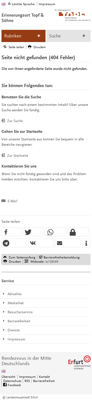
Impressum (47, 4)
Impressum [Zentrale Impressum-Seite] (27, 377)
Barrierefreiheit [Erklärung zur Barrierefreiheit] (44, 381)
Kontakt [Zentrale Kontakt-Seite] (44, 377)
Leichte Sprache (23, 4)
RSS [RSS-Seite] (27, 381)
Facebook (14, 385)
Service (7, 281)
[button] (12, 232)
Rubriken (12, 36)
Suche (55, 36)
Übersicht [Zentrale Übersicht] (8, 377)
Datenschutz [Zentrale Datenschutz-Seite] (12, 381)
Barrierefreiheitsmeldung (62, 257)
